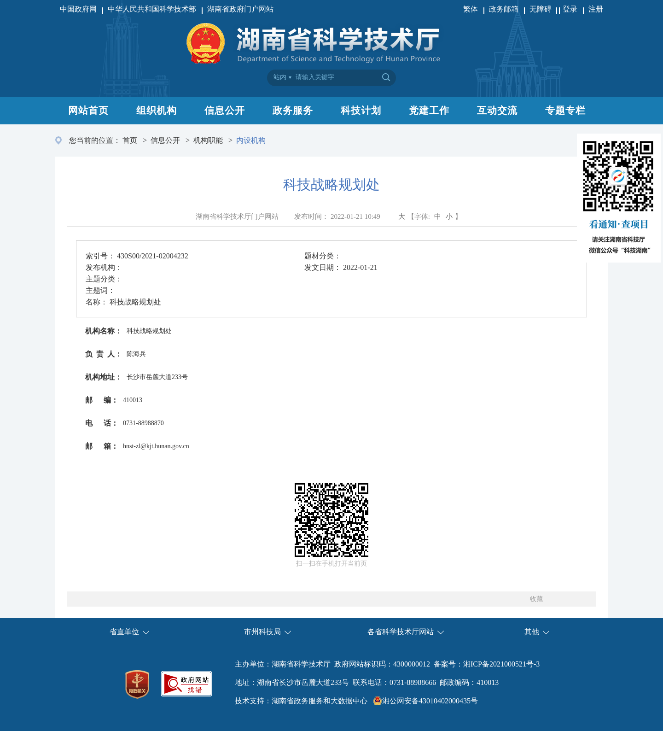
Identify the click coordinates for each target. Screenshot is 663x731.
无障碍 (541, 9)
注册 (595, 9)
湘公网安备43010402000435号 (430, 701)
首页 (129, 140)
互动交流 (497, 110)
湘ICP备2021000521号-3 (501, 664)
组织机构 (156, 110)
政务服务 (293, 110)
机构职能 (208, 140)
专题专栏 (565, 110)
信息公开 (224, 110)
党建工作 (429, 110)
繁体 (470, 9)
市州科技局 (262, 632)
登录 (570, 9)
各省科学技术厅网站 (400, 632)
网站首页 (88, 110)
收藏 (536, 599)
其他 (531, 632)
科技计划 (361, 110)
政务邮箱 (503, 9)
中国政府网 (78, 9)
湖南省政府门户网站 (240, 9)
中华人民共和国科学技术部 (152, 9)
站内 (279, 77)
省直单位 (124, 632)
